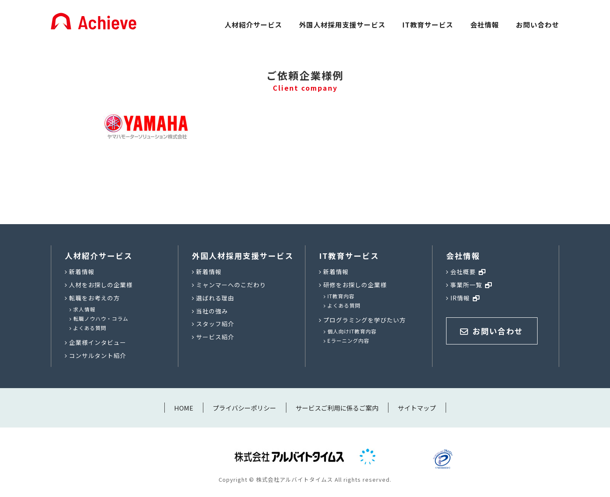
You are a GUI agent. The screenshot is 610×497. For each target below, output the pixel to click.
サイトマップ (417, 407)
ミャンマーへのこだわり (231, 284)
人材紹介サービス (253, 24)
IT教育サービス (427, 24)
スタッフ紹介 (215, 323)
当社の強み (212, 311)
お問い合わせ (537, 24)
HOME (183, 407)
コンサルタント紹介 (97, 355)
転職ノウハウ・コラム (100, 318)
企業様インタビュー (97, 342)
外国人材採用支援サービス (342, 24)
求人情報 (84, 309)
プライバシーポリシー (244, 407)
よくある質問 (89, 327)
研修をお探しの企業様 (355, 284)
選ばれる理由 (215, 298)
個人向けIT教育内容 (352, 331)
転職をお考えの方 (94, 298)
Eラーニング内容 (348, 340)
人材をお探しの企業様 (101, 284)
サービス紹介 (215, 337)
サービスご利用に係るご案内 (337, 407)
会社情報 (484, 24)
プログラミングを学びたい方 (364, 320)
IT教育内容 (341, 296)
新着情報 (81, 271)
